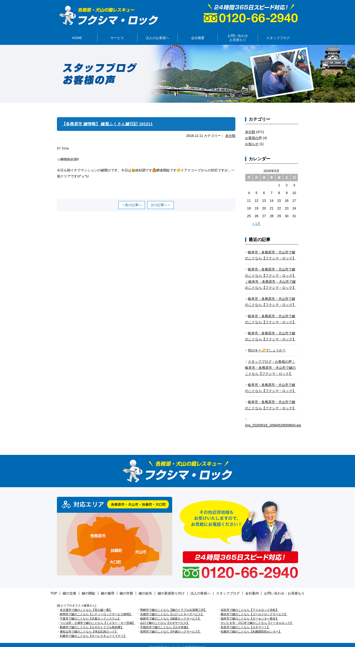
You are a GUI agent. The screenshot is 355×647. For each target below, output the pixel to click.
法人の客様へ (194, 589)
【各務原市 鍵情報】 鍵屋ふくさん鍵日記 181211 (110, 119)
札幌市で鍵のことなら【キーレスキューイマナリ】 (93, 631)
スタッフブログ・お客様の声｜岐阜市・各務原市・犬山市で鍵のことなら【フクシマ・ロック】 (270, 363)
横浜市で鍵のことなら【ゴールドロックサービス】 (254, 610)
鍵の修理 (113, 589)
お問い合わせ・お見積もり (270, 589)
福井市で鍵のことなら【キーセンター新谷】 (250, 614)
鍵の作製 (129, 589)
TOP (68, 589)
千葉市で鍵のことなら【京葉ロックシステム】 (90, 614)
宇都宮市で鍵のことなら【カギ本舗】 (164, 623)
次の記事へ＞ (160, 201)
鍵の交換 (81, 589)
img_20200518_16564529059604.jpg (273, 421)
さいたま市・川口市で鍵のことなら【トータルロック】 (257, 618)
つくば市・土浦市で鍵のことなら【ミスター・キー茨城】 (97, 618)
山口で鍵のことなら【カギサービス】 (164, 618)
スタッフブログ (219, 589)
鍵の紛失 (145, 589)
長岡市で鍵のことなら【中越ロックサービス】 (170, 627)
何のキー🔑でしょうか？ (267, 346)
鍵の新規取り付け (168, 589)
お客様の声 (253, 133)
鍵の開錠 (97, 589)
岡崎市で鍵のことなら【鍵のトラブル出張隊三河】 (173, 605)
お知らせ (252, 140)
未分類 (230, 131)
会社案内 (240, 589)
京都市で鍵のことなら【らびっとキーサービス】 (172, 610)
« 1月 (256, 219)
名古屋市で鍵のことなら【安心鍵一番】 (86, 605)
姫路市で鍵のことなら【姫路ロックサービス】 (170, 614)
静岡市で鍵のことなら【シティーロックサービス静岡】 (96, 610)
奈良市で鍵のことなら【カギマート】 (245, 623)
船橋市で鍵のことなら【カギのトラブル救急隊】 (91, 623)
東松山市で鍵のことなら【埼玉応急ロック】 (89, 627)
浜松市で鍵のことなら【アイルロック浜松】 (250, 605)
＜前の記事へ (132, 201)
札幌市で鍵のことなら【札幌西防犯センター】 (251, 627)
